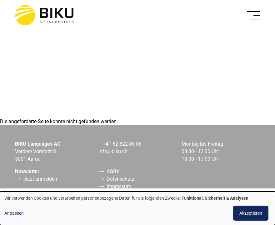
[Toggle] (253, 15)
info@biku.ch (113, 151)
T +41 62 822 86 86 (120, 143)
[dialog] (137, 208)
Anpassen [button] (14, 213)
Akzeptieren (250, 213)
